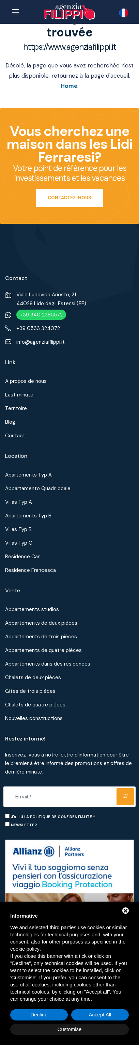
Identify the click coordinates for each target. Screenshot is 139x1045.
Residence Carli (23, 556)
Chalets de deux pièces (33, 677)
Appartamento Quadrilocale (38, 488)
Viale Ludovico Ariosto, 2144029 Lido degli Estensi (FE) (51, 299)
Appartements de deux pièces (41, 623)
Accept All (100, 1014)
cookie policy (25, 949)
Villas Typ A (18, 502)
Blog (10, 422)
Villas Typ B (18, 529)
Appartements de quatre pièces (43, 650)
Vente (12, 590)
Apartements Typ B (28, 515)
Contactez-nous (69, 198)
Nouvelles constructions (34, 718)
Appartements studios (32, 609)
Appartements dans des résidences (47, 663)
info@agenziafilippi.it (40, 342)
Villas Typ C (18, 543)
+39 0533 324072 (38, 328)
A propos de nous (26, 381)
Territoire (16, 408)
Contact (15, 435)
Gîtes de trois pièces (30, 691)
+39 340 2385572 (41, 314)
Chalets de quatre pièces (35, 704)
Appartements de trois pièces (41, 636)
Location (16, 455)
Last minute (19, 394)
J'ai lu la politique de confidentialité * (53, 816)
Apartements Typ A (28, 474)
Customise (70, 1029)
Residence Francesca (30, 570)
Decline (38, 1014)
